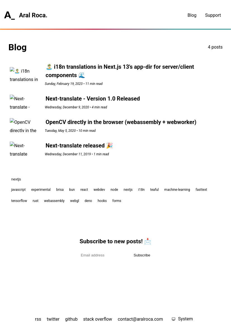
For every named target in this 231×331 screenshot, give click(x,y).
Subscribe (142, 255)
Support (213, 15)
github (71, 319)
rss (38, 319)
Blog (192, 15)
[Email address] (104, 255)
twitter (53, 319)
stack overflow (97, 319)
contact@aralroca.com (140, 319)
